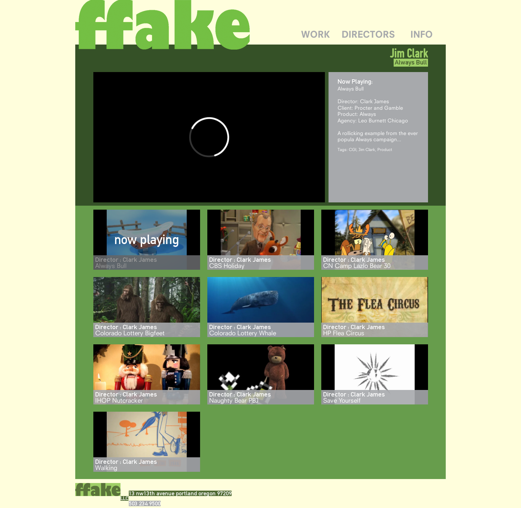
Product (384, 149)
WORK (315, 34)
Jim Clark (367, 149)
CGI (352, 149)
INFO (421, 34)
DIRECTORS (368, 34)
